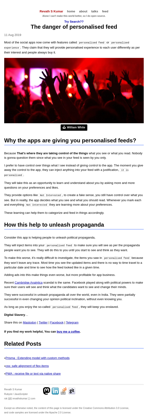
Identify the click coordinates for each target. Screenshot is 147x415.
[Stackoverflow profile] (63, 389)
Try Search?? (74, 21)
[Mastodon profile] (47, 389)
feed (105, 11)
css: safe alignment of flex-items (27, 364)
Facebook (56, 320)
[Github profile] (72, 389)
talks (94, 11)
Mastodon (29, 320)
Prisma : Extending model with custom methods (38, 356)
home (71, 11)
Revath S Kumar (51, 11)
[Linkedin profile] (55, 389)
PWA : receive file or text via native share (33, 371)
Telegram (72, 320)
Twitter (43, 320)
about (83, 11)
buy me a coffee (68, 329)
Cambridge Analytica (29, 280)
